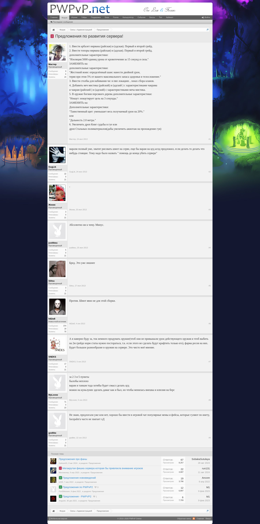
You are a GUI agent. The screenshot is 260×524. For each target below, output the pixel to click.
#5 (210, 286)
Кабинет (169, 17)
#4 (210, 248)
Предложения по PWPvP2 (78, 487)
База (107, 17)
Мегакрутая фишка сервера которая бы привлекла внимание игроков (102, 468)
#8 (210, 400)
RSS (194, 518)
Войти (206, 17)
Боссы (152, 17)
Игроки (74, 17)
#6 (210, 324)
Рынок (115, 17)
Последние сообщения (62, 22)
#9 (210, 438)
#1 (210, 139)
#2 (210, 172)
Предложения (95, 463)
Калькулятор (128, 17)
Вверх (208, 519)
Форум (64, 18)
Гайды (84, 17)
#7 (210, 362)
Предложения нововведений (79, 477)
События (141, 17)
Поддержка (96, 17)
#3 (210, 210)
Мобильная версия (58, 519)
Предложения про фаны (73, 459)
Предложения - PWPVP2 (77, 496)
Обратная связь (184, 519)
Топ (160, 17)
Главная (54, 17)
